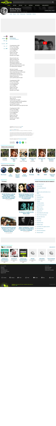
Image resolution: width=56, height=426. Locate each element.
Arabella (38, 201)
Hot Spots (37, 5)
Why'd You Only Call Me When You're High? (43, 193)
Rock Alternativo (13, 10)
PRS (22, 126)
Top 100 (14, 5)
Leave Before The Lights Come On (43, 226)
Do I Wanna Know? (40, 184)
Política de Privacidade (49, 269)
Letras (11, 14)
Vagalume (6, 2)
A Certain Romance (40, 205)
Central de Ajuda (48, 266)
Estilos (20, 5)
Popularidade (29, 14)
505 (37, 190)
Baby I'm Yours (39, 206)
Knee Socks (39, 220)
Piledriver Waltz (40, 224)
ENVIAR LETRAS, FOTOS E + (50, 10)
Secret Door (39, 218)
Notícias (30, 5)
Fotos (18, 14)
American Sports (40, 232)
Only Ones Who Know (41, 216)
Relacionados (22, 14)
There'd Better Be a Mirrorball (42, 212)
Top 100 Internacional (5, 271)
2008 (15, 129)
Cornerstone (39, 199)
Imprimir (5, 48)
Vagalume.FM (45, 5)
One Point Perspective (41, 230)
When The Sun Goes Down (42, 214)
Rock (18, 10)
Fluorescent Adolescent (41, 188)
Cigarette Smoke (40, 222)
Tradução (4, 38)
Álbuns (14, 14)
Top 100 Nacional (4, 269)
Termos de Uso (48, 268)
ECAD (10, 130)
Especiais (2, 266)
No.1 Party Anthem (40, 203)
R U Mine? (39, 195)
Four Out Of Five (40, 228)
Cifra (5, 41)
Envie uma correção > (23, 138)
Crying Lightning (40, 208)
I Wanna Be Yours (40, 197)
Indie (20, 10)
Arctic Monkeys (15, 9)
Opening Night (39, 186)
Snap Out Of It (39, 210)
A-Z (25, 5)
